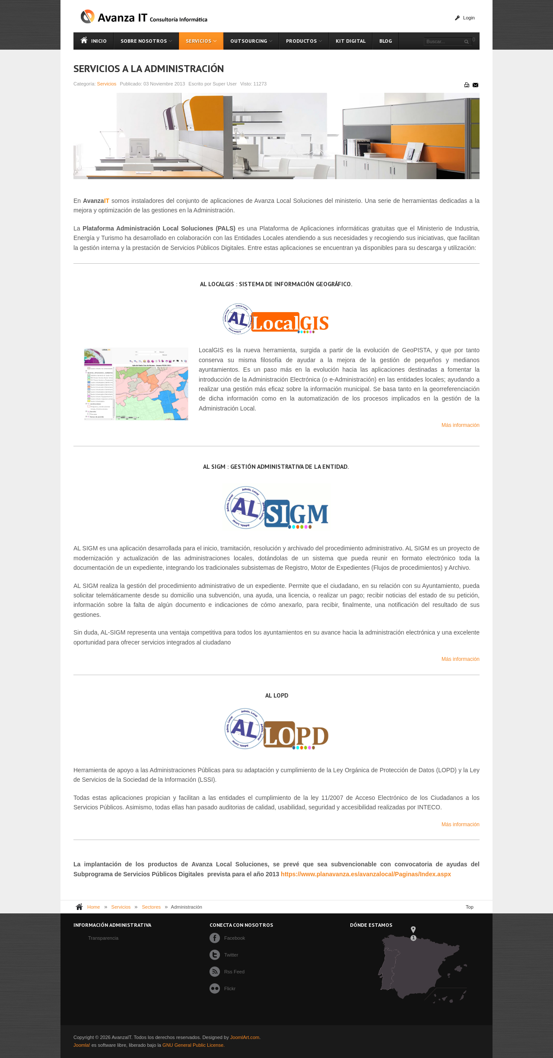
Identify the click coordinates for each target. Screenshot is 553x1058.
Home (93, 907)
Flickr (229, 988)
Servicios (107, 83)
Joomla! (81, 1045)
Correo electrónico (475, 85)
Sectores (151, 907)
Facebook (234, 938)
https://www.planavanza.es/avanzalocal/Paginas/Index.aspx (366, 874)
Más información (461, 425)
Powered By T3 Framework (463, 1041)
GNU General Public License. (193, 1045)
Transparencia (103, 938)
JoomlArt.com (244, 1037)
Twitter (231, 954)
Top (470, 907)
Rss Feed (234, 971)
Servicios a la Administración (148, 68)
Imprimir (466, 85)
